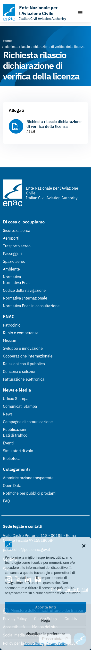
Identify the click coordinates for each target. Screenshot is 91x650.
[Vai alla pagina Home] (7, 40)
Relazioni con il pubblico (24, 363)
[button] (83, 545)
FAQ (6, 501)
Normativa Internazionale (25, 298)
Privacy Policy (56, 644)
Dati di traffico (15, 435)
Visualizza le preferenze (45, 633)
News (8, 414)
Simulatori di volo (18, 450)
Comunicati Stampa (20, 406)
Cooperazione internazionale (27, 356)
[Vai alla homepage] (38, 12)
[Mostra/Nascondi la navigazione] (80, 12)
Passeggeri (12, 253)
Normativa (12, 276)
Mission (9, 340)
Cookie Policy (34, 644)
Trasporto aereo (17, 245)
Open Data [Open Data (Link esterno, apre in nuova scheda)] (12, 485)
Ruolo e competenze (20, 332)
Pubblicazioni (14, 429)
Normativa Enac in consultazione (31, 305)
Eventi (8, 443)
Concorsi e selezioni (20, 371)
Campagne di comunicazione (28, 421)
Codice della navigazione (24, 290)
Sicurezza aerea (16, 230)
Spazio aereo (14, 261)
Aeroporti (11, 238)
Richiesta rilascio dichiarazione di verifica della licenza (54, 124)
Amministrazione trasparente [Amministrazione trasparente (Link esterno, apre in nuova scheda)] (28, 477)
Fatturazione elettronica (23, 379)
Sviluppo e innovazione (23, 348)
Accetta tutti (45, 607)
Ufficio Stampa (15, 398)
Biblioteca (11, 458)
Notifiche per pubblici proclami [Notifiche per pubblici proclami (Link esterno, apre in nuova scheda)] (29, 493)
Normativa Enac (16, 282)
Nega (45, 620)
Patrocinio (12, 325)
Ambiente (11, 269)
